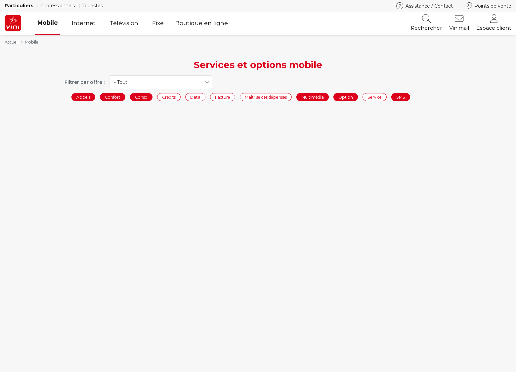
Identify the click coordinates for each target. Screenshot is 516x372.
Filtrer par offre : (84, 82)
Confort (112, 96)
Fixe (158, 22)
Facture (222, 96)
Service (374, 96)
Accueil (12, 42)
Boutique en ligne (201, 22)
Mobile (47, 22)
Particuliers (20, 6)
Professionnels (58, 6)
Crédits (169, 96)
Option (345, 96)
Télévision (123, 22)
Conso (141, 96)
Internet (84, 22)
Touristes (92, 6)
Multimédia (312, 96)
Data (195, 96)
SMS (400, 96)
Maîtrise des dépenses (266, 96)
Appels (83, 96)
